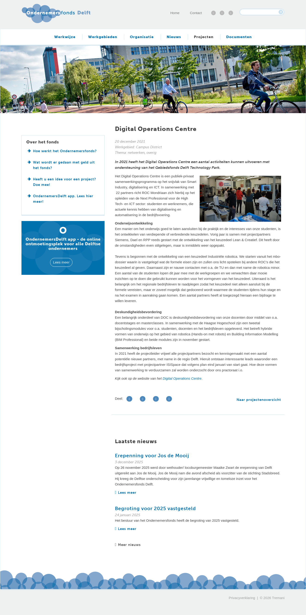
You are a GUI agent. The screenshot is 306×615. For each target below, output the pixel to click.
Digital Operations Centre (182, 378)
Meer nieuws (128, 545)
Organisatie (142, 37)
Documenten (239, 37)
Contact (196, 13)
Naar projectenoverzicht (259, 400)
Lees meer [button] (61, 262)
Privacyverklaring (242, 598)
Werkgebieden (102, 37)
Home (175, 13)
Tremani (278, 598)
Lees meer (125, 493)
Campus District (149, 147)
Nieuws (174, 37)
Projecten (203, 37)
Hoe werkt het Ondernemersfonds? (65, 151)
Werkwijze (64, 37)
